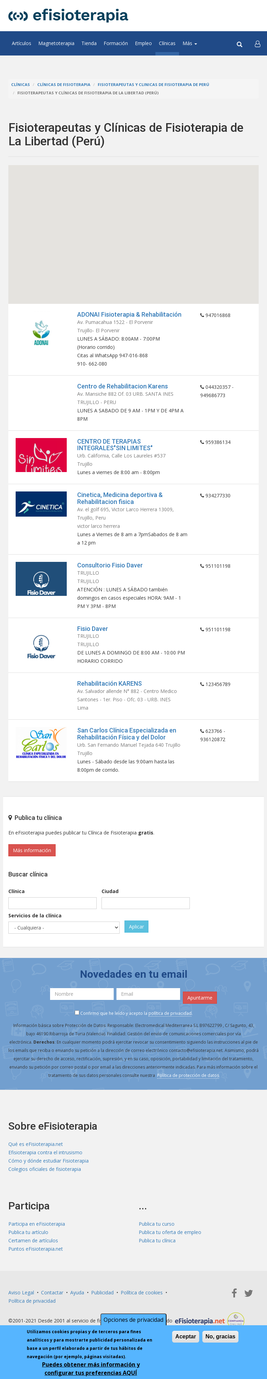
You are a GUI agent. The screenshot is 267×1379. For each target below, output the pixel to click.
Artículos (21, 43)
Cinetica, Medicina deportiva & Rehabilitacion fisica (120, 498)
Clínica (16, 891)
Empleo (143, 43)
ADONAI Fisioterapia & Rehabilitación (129, 314)
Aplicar (136, 926)
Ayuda (77, 1292)
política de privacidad (170, 1013)
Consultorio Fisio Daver (110, 565)
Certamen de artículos (33, 1240)
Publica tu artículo (28, 1232)
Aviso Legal (21, 1292)
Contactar (52, 1292)
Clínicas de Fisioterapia (63, 84)
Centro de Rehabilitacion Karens (122, 386)
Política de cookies (142, 1292)
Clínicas (167, 43)
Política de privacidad (32, 1300)
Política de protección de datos (188, 1075)
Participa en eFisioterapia (36, 1223)
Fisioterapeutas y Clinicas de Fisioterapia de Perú (153, 84)
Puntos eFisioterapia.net (35, 1248)
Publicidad (102, 1292)
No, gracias (220, 1336)
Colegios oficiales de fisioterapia (44, 1169)
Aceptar (185, 1336)
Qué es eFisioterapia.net (35, 1144)
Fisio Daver (92, 628)
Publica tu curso (157, 1223)
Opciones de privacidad (133, 1320)
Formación (116, 43)
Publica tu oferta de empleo (170, 1232)
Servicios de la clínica (35, 915)
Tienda (89, 43)
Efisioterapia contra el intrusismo (45, 1152)
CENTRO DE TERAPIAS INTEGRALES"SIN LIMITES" (115, 445)
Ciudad (110, 891)
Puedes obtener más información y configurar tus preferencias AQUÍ (91, 1369)
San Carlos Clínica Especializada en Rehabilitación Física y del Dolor (126, 734)
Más (190, 43)
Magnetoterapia (56, 43)
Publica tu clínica (157, 1240)
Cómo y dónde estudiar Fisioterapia (48, 1160)
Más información (32, 850)
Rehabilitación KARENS (109, 683)
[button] (257, 43)
